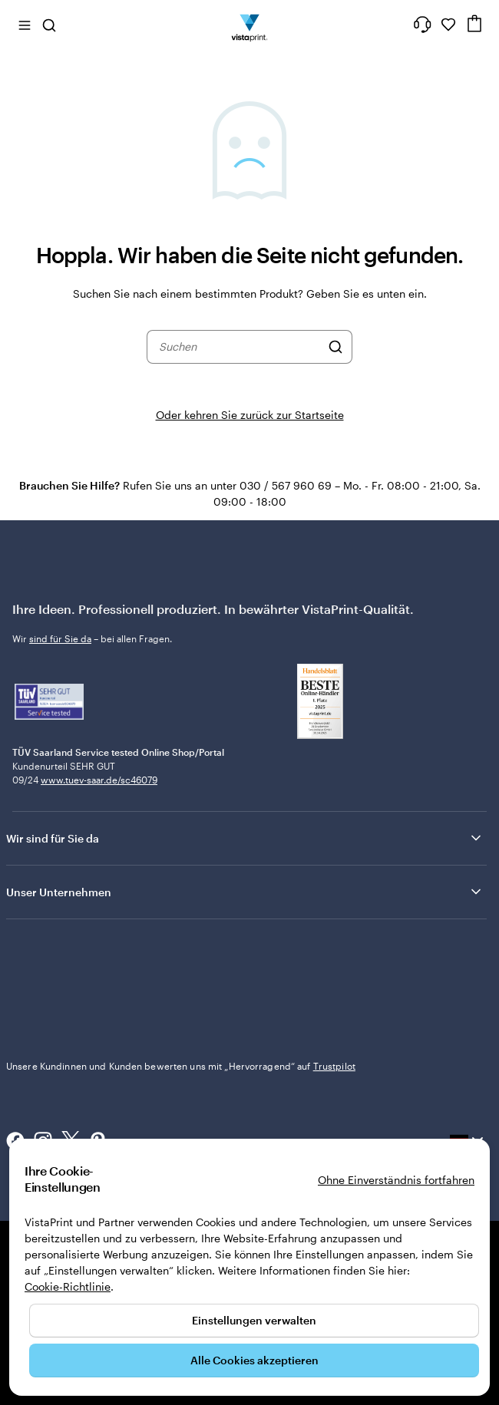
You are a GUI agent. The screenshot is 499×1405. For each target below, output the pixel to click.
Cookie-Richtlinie (68, 1286)
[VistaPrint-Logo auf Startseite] (250, 24)
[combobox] (239, 347)
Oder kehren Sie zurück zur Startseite (250, 414)
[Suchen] (335, 347)
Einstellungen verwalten (254, 1320)
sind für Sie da (60, 638)
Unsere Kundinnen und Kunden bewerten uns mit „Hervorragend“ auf (180, 1065)
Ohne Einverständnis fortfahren (396, 1179)
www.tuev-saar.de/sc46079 (99, 779)
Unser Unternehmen (245, 891)
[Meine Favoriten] (448, 24)
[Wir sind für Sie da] (422, 24)
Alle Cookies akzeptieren (254, 1360)
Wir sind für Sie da (245, 838)
